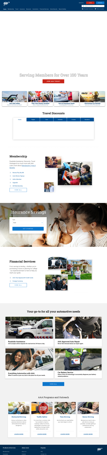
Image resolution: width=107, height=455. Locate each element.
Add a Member (17, 131)
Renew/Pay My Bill (18, 125)
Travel (16, 9)
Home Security (53, 9)
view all (53, 336)
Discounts (28, 9)
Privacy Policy (43, 439)
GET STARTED (28, 180)
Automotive (35, 9)
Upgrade (15, 135)
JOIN (90, 2)
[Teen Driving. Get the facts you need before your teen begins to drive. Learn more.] (65, 372)
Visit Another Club (45, 419)
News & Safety (62, 9)
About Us (24, 404)
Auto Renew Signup (18, 128)
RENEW (100, 2)
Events (23, 409)
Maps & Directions (45, 416)
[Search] (83, 6)
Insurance (22, 9)
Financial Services (44, 9)
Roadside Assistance (89, 9)
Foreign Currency (18, 233)
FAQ (42, 404)
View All (21, 142)
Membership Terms (27, 414)
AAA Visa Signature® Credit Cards (23, 230)
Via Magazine (44, 421)
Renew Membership (46, 411)
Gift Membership (18, 138)
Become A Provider (27, 416)
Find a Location (100, 9)
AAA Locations (44, 409)
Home (4, 9)
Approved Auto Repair (8, 416)
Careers (24, 406)
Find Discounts (44, 414)
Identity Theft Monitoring (9, 409)
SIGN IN (81, 2)
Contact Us (43, 406)
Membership (11, 9)
